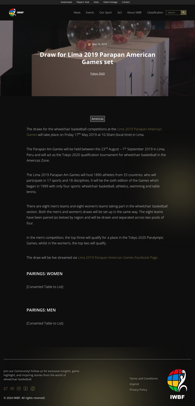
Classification (155, 12)
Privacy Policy (138, 389)
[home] (16, 12)
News (77, 12)
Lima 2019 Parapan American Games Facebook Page (117, 271)
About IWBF (134, 12)
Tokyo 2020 (97, 73)
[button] (77, 12)
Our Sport (105, 12)
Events (90, 12)
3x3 (119, 12)
